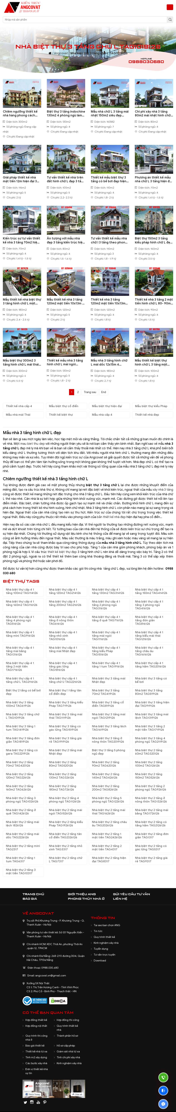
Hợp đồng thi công (68, 1020)
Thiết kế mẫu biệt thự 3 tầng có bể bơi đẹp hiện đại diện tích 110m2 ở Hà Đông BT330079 (108, 180)
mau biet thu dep (32, 444)
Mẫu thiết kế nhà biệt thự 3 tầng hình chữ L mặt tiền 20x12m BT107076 (22, 302)
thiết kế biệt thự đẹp (62, 552)
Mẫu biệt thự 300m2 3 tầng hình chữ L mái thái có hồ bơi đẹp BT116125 (21, 363)
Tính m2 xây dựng (36, 1057)
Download (100, 960)
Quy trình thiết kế (104, 937)
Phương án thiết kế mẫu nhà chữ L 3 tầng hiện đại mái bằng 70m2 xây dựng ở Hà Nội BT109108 (153, 180)
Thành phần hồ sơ (67, 1035)
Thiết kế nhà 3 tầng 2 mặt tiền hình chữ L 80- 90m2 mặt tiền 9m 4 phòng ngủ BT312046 (154, 302)
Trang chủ (33, 894)
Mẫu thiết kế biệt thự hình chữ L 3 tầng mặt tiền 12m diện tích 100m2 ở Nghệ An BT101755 (153, 363)
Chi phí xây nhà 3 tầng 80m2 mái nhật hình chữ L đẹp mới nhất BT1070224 (154, 114)
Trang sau (90, 392)
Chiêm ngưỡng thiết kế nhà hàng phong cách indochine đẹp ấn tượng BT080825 (21, 114)
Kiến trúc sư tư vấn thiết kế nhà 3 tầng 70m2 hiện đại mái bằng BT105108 (21, 241)
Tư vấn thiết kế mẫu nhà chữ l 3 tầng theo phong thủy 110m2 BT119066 (109, 241)
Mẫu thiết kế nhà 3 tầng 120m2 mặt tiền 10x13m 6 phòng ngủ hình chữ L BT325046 (65, 302)
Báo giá (30, 898)
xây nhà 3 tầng (163, 490)
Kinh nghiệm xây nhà (106, 943)
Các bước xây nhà (36, 1063)
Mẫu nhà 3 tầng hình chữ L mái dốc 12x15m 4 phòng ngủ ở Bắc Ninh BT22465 (109, 363)
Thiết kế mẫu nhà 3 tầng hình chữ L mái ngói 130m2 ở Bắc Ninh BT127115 (65, 363)
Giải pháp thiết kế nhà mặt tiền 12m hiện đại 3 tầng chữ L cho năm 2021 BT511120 (21, 180)
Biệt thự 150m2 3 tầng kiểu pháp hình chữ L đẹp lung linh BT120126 (153, 241)
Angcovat (61, 53)
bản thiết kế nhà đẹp (111, 517)
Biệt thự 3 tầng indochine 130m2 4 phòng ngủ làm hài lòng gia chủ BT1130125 (66, 114)
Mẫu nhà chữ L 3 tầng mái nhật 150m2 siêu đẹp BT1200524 (110, 114)
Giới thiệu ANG (82, 894)
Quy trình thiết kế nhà (67, 1027)
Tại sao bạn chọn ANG (107, 925)
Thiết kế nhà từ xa (36, 1051)
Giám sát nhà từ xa (68, 1051)
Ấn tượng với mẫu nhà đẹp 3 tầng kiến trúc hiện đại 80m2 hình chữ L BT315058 (65, 241)
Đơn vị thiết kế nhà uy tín (36, 1071)
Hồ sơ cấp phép (66, 1045)
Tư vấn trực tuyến (104, 954)
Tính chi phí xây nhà (68, 1057)
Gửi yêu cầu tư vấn (131, 894)
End (103, 392)
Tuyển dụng (101, 948)
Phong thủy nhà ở (86, 898)
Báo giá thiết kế (34, 1045)
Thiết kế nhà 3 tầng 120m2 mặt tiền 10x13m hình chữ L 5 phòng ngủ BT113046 (108, 302)
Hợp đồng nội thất (36, 1025)
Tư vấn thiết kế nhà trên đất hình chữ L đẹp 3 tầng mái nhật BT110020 (66, 180)
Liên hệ (120, 898)
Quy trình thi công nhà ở (36, 1037)
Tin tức (98, 931)
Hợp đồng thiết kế (36, 1020)
